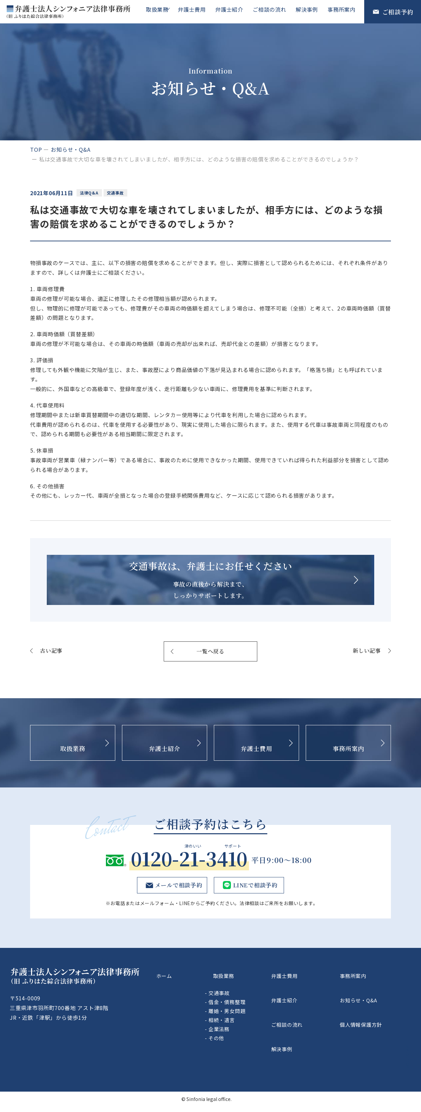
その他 (252, 1057)
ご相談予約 (398, 11)
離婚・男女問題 (262, 1030)
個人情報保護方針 (376, 1031)
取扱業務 (160, 11)
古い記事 (51, 679)
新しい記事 (367, 679)
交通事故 (119, 192)
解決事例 (309, 11)
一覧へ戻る (210, 680)
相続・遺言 (257, 1039)
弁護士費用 (198, 11)
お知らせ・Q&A (70, 149)
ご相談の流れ (273, 11)
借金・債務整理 (262, 1021)
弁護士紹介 (234, 11)
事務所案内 (342, 11)
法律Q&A (90, 192)
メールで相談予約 (177, 913)
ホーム (191, 1000)
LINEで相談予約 (255, 913)
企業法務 (254, 1048)
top (36, 149)
